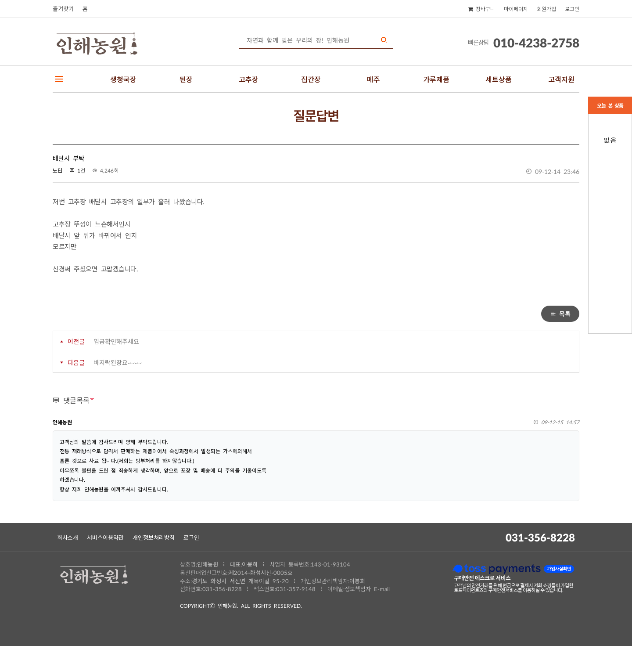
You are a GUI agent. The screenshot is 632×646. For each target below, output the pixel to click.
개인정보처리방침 (154, 537)
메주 (373, 79)
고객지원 (561, 79)
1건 (77, 170)
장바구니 (481, 9)
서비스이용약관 (105, 537)
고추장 (249, 79)
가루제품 (436, 79)
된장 (186, 79)
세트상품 (498, 79)
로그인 (572, 8)
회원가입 (546, 8)
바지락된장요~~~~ (117, 362)
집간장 (311, 79)
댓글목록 (71, 400)
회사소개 (67, 537)
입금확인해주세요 (116, 341)
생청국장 (123, 79)
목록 (560, 313)
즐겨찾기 (63, 8)
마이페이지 (516, 8)
